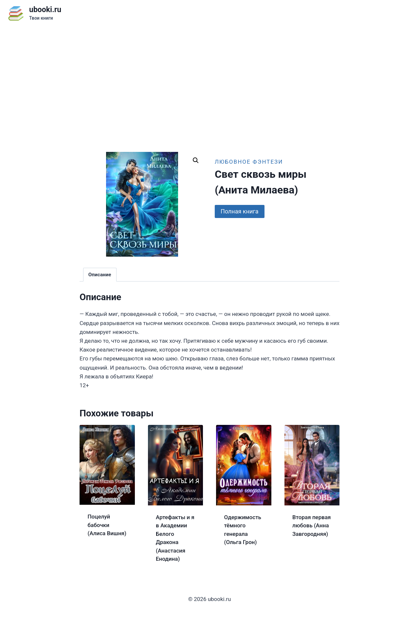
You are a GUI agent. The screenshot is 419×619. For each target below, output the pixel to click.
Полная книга (240, 211)
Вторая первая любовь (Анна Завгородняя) (311, 525)
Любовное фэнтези (249, 161)
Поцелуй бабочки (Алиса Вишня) (107, 525)
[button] (196, 160)
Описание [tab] (99, 275)
